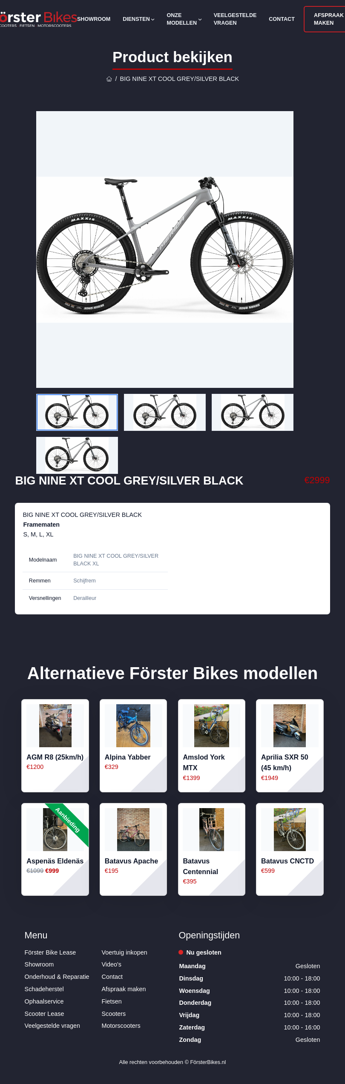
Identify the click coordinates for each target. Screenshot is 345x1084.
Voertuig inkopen (124, 952)
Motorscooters (121, 1025)
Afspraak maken (124, 989)
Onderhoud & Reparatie (57, 976)
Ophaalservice (44, 1001)
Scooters (114, 1013)
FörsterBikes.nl (208, 1062)
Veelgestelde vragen (235, 19)
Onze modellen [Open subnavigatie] (184, 19)
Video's (112, 964)
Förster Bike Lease (50, 952)
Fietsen (112, 1001)
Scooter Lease (44, 1013)
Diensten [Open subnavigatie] (138, 19)
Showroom (93, 19)
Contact (282, 19)
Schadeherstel (44, 989)
